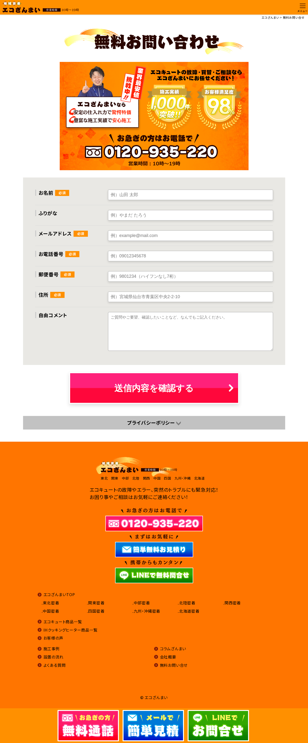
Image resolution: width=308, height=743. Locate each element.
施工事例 (51, 648)
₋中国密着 (50, 611)
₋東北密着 (50, 603)
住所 (44, 294)
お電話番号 (51, 253)
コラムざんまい (173, 648)
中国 (157, 478)
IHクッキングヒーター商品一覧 (70, 630)
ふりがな (48, 213)
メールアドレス (55, 233)
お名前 (46, 192)
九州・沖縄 (183, 478)
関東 (114, 478)
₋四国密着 (96, 611)
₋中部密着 (141, 603)
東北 (104, 478)
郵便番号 (49, 274)
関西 (146, 478)
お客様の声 (53, 638)
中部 (125, 478)
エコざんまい (270, 17)
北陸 (136, 478)
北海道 (199, 478)
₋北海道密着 (189, 611)
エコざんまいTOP (59, 594)
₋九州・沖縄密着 (146, 611)
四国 (167, 478)
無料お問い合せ (174, 665)
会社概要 (168, 657)
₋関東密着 (96, 603)
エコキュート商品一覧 (62, 622)
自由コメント (53, 315)
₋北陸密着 (186, 603)
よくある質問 (54, 665)
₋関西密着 (232, 603)
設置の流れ (53, 657)
